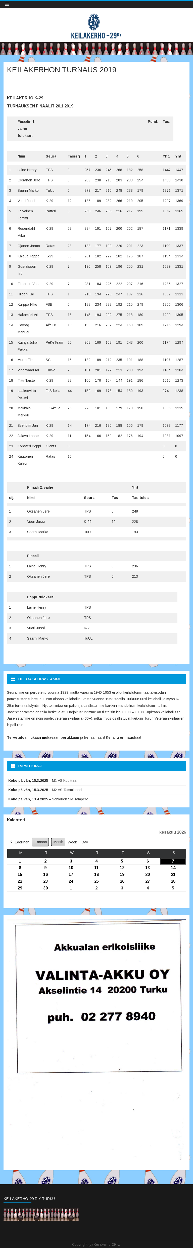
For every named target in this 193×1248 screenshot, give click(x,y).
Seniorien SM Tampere (70, 799)
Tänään (41, 842)
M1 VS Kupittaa (64, 780)
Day (84, 842)
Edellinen (19, 842)
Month (58, 842)
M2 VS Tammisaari (67, 790)
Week (72, 842)
